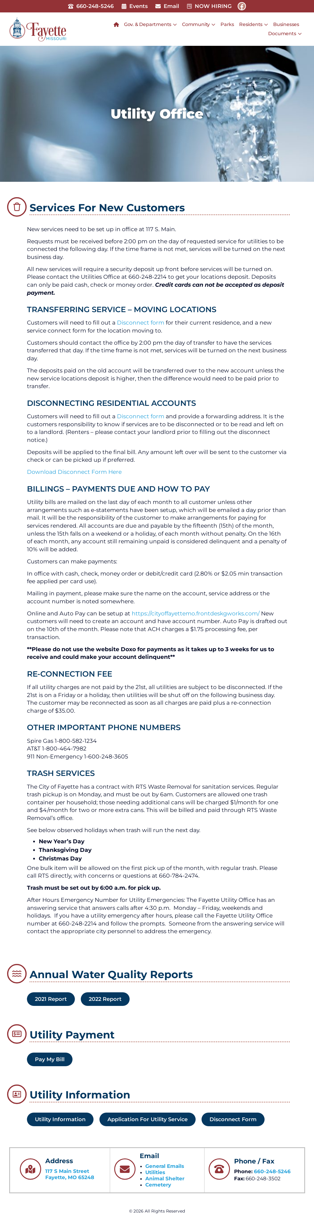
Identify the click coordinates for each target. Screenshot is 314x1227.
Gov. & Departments (150, 24)
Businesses (286, 24)
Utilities (155, 1172)
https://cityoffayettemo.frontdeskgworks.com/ (196, 613)
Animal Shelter (164, 1178)
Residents (253, 24)
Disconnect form (140, 322)
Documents (285, 33)
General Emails (164, 1166)
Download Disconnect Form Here (74, 472)
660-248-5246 (272, 1171)
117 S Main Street (67, 1171)
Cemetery (158, 1185)
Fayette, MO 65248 (69, 1177)
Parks (227, 24)
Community (198, 24)
